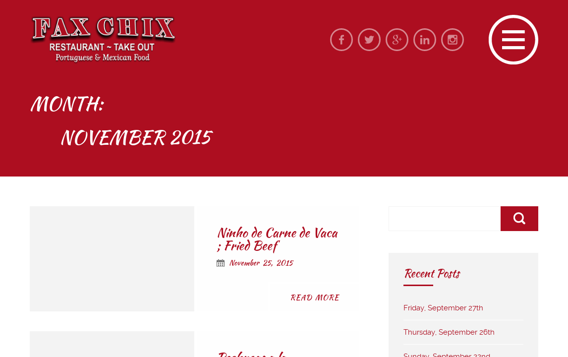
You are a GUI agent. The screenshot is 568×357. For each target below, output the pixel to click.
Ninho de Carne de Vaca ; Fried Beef (277, 239)
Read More (314, 297)
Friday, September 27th (443, 307)
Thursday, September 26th (449, 332)
